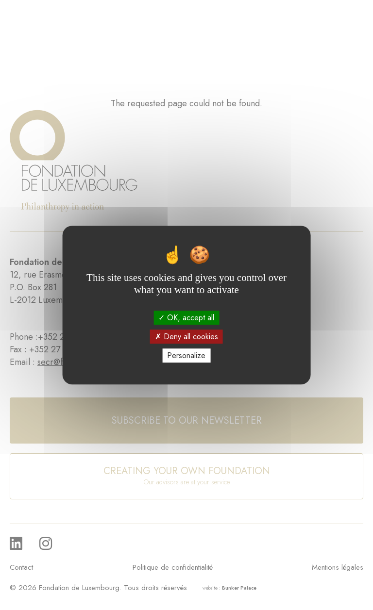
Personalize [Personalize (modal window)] (186, 355)
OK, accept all (186, 317)
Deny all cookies (186, 336)
